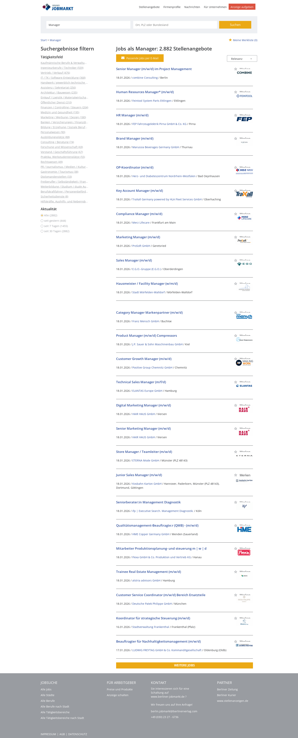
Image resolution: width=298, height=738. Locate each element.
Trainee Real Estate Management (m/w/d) (148, 571)
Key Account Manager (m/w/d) (139, 190)
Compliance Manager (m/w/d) (139, 214)
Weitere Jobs (184, 665)
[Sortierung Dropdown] (251, 59)
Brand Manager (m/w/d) (134, 138)
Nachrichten (192, 7)
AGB (62, 734)
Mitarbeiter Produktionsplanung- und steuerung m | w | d (161, 548)
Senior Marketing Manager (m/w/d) (143, 428)
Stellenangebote (149, 7)
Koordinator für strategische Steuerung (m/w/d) (153, 618)
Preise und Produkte (120, 689)
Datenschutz (77, 734)
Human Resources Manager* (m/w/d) (145, 92)
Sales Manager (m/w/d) (134, 260)
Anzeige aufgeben (242, 7)
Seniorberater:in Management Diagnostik (148, 502)
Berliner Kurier (226, 695)
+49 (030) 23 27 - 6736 (164, 717)
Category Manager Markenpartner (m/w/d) (149, 312)
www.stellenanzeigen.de (232, 701)
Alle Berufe (48, 701)
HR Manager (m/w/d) (132, 115)
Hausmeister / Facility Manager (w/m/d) (147, 283)
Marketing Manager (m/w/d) (138, 237)
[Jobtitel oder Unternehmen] (88, 25)
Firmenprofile (172, 7)
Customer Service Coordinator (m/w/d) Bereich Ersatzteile (160, 595)
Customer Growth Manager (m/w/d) (143, 359)
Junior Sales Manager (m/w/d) (139, 475)
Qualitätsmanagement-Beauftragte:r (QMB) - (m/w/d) (157, 525)
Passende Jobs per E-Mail (140, 58)
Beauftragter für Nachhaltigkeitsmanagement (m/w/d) (158, 641)
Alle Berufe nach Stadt (55, 706)
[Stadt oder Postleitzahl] (175, 25)
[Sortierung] (238, 59)
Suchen (235, 25)
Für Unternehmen (215, 7)
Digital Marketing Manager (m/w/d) (143, 405)
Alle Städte (47, 695)
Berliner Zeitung (227, 689)
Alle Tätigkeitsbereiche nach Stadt (62, 718)
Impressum (48, 734)
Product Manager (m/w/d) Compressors (146, 335)
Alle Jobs (46, 689)
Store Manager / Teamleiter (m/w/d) (144, 451)
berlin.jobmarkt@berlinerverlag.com (174, 711)
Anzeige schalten (117, 695)
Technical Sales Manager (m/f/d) (141, 382)
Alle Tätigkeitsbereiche (55, 712)
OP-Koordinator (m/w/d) (134, 167)
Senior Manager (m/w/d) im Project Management (154, 69)
